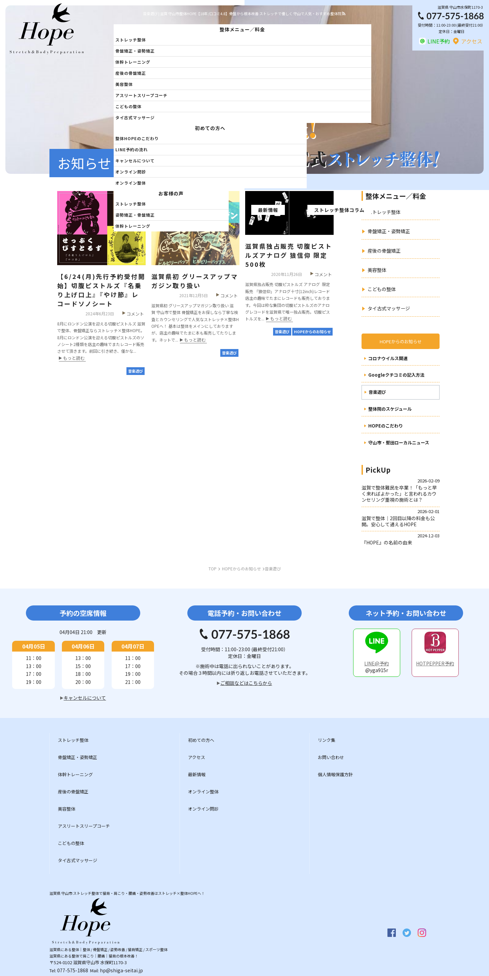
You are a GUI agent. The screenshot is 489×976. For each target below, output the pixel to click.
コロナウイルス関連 (388, 358)
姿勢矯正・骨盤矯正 (135, 215)
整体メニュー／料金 (242, 29)
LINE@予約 (376, 663)
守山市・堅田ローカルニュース (398, 443)
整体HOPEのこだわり (137, 138)
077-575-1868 (72, 970)
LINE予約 (438, 41)
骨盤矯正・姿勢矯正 (135, 51)
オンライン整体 (130, 183)
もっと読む (74, 358)
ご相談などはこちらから (246, 683)
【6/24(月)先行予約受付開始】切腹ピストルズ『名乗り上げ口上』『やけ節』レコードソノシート (101, 290)
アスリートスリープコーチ (141, 95)
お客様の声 (171, 193)
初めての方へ (210, 128)
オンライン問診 (130, 172)
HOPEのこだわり (385, 426)
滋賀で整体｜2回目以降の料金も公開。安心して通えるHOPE (398, 521)
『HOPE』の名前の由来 (387, 542)
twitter (407, 932)
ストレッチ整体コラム (339, 210)
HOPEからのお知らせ (401, 341)
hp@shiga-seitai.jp (121, 970)
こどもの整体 (128, 106)
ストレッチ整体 (130, 39)
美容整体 (124, 84)
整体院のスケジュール (390, 409)
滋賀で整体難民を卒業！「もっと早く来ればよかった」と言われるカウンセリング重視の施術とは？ (399, 493)
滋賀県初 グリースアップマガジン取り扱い (194, 281)
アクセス (471, 41)
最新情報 (268, 210)
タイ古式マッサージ (135, 117)
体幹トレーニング (132, 62)
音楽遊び (377, 392)
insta (422, 932)
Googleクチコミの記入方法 (396, 375)
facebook (391, 932)
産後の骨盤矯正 (130, 73)
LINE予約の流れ (131, 149)
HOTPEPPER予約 (435, 663)
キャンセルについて (135, 160)
